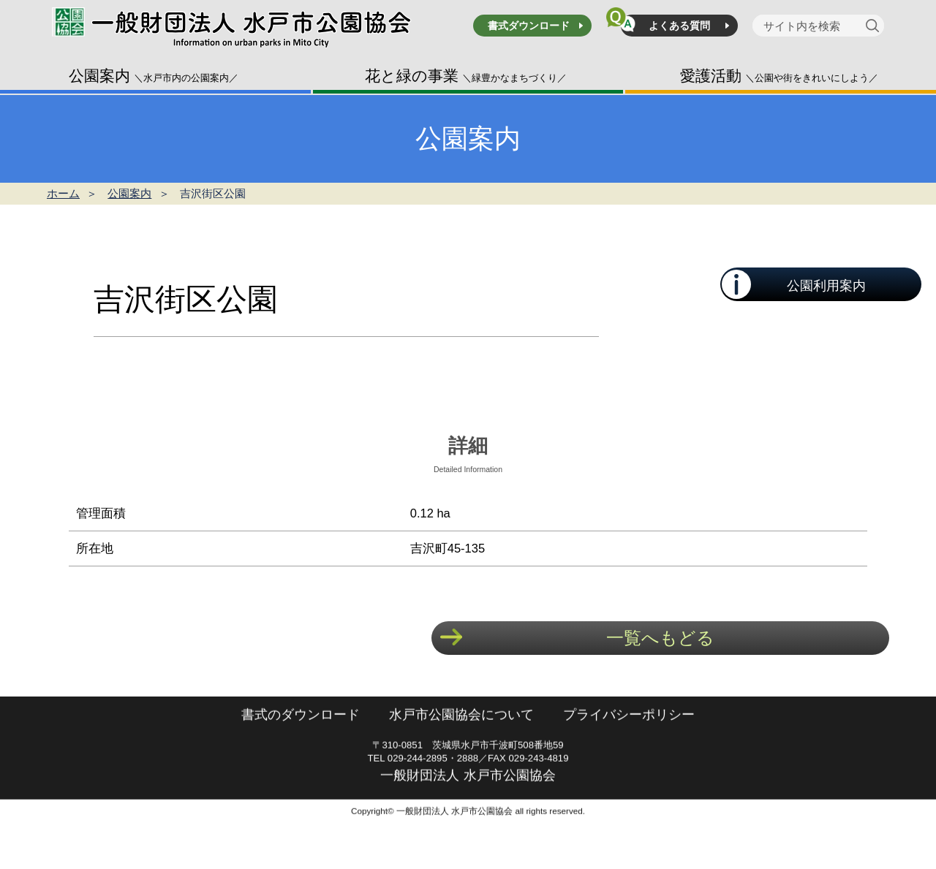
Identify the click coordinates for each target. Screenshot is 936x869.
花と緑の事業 (466, 75)
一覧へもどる (660, 638)
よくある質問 (679, 25)
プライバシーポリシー (629, 745)
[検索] (875, 26)
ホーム (63, 193)
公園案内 (153, 75)
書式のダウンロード (300, 745)
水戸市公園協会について (461, 745)
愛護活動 (779, 75)
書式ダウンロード (529, 25)
